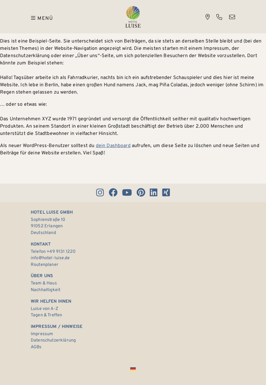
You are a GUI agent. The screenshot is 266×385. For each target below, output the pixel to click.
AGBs (36, 347)
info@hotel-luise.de (50, 258)
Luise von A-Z (44, 309)
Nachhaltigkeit (45, 290)
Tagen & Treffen (46, 315)
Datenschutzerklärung (53, 340)
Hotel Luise (133, 17)
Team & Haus (44, 283)
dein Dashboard (113, 146)
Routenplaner (44, 265)
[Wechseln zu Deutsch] (133, 369)
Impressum (42, 334)
